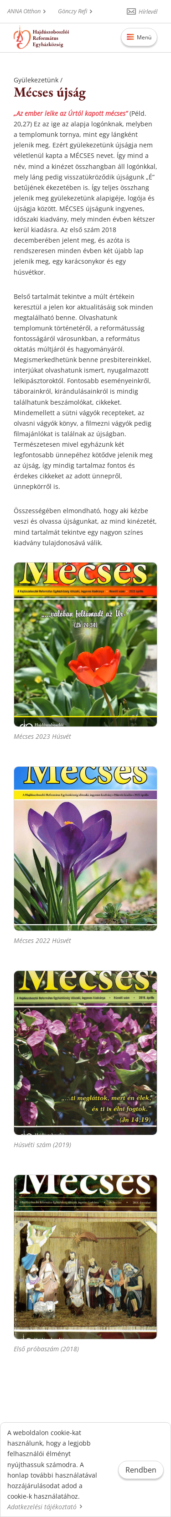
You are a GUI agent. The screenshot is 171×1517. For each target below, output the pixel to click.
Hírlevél (148, 11)
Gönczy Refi (72, 11)
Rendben (140, 1470)
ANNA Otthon (24, 11)
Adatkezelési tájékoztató (42, 1506)
